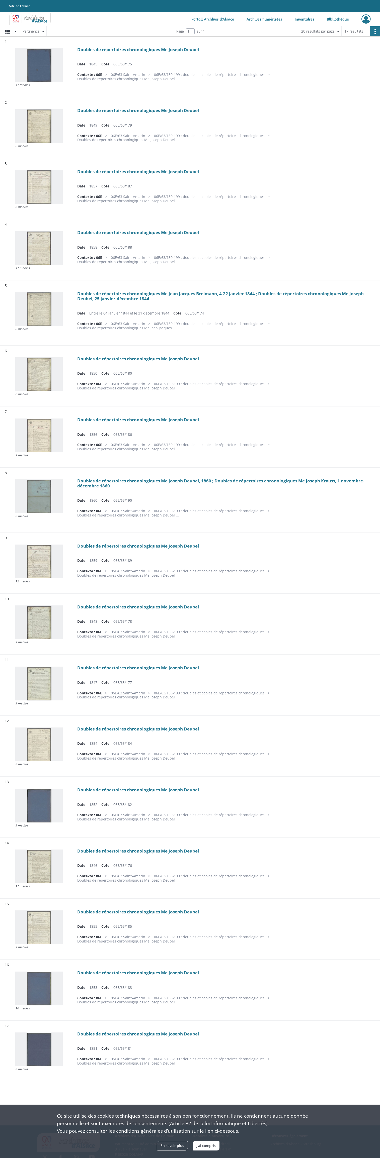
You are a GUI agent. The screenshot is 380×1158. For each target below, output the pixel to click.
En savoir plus (172, 1145)
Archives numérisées (264, 19)
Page (180, 31)
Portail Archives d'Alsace (212, 19)
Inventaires (304, 19)
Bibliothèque (338, 19)
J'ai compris (206, 1145)
